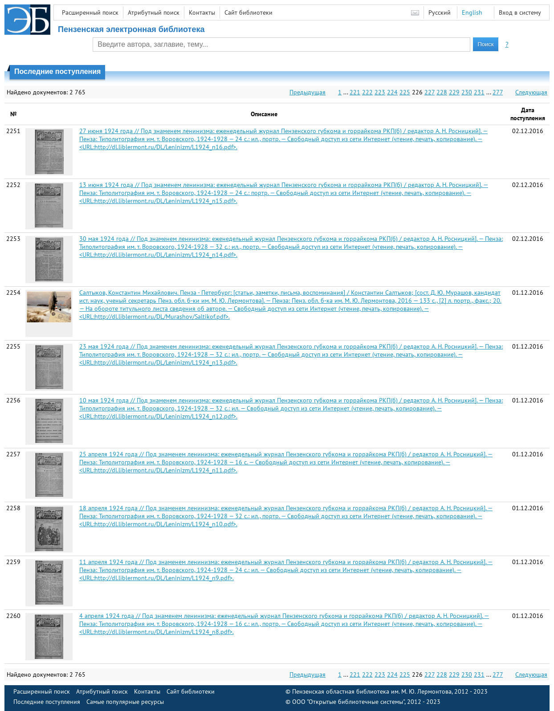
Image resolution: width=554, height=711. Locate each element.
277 (498, 92)
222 (367, 92)
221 (355, 92)
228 (441, 92)
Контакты (202, 12)
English (472, 12)
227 (429, 92)
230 (466, 92)
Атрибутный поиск (153, 12)
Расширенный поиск (90, 12)
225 (404, 92)
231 (479, 92)
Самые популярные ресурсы (125, 702)
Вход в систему (520, 12)
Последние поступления (46, 702)
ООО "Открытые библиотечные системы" (348, 702)
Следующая (531, 92)
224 (392, 92)
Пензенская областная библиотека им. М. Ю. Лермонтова (372, 691)
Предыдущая (307, 92)
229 (454, 92)
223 (380, 92)
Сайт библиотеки (248, 12)
